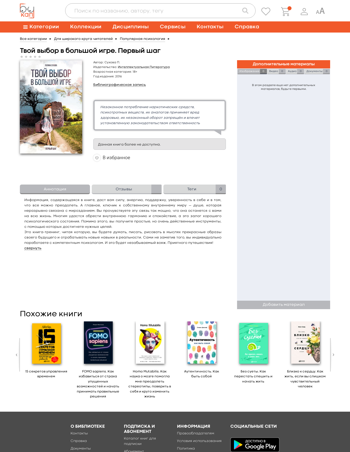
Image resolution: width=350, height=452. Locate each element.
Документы (81, 448)
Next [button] (332, 355)
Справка (247, 27)
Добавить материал (284, 304)
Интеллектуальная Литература (144, 67)
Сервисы (172, 27)
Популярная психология (142, 39)
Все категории (33, 39)
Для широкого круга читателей (83, 39)
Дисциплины (130, 27)
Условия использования (199, 441)
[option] (46, 351)
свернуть (32, 248)
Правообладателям (195, 433)
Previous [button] (17, 355)
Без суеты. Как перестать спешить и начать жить (253, 376)
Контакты (210, 27)
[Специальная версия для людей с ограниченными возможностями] (320, 12)
